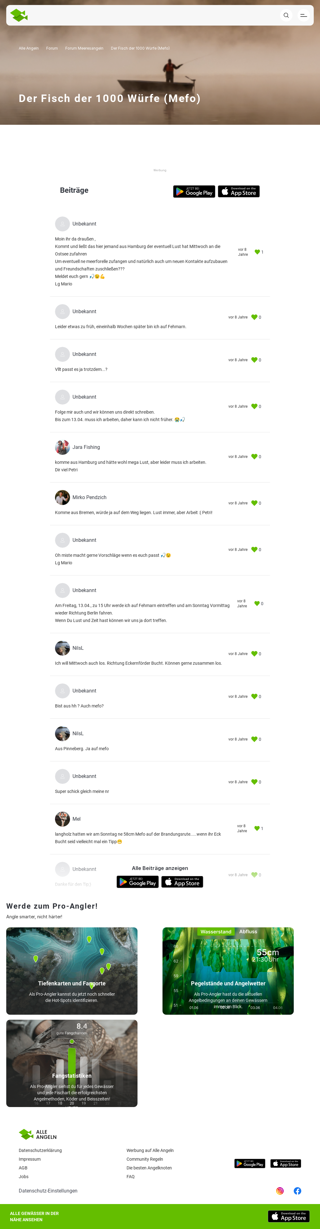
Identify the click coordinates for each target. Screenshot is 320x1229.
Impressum (30, 1159)
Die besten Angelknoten (149, 1167)
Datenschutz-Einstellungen (48, 1191)
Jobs (23, 1176)
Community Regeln (145, 1159)
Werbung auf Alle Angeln (150, 1150)
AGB (23, 1167)
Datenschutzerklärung (40, 1150)
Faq (131, 1176)
